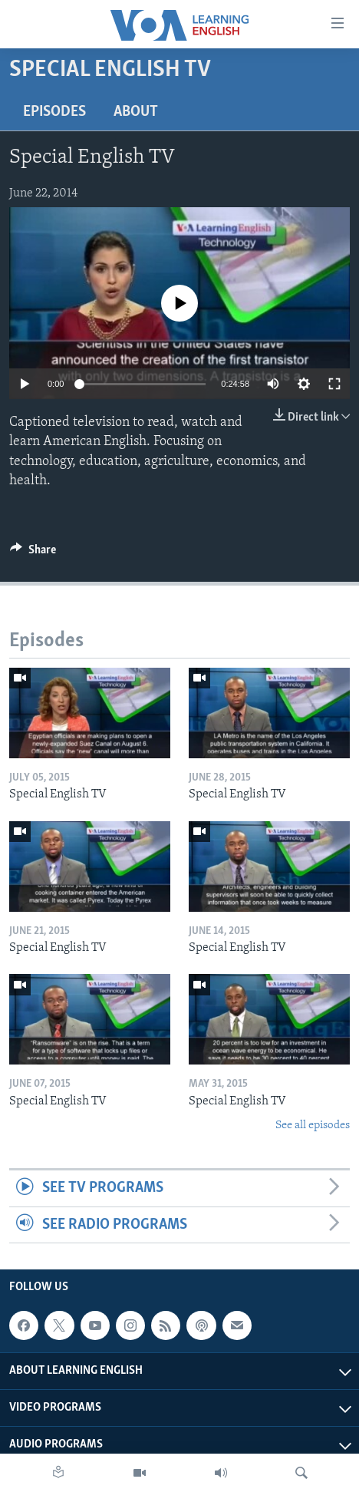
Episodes (54, 112)
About (136, 112)
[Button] (33, 553)
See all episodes (312, 1125)
